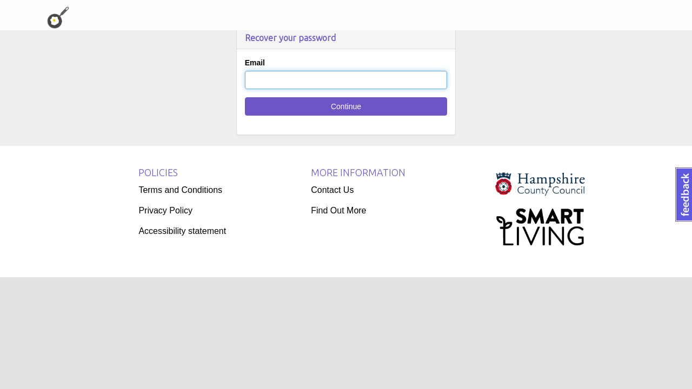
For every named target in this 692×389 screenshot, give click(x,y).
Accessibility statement (182, 231)
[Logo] (539, 209)
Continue (346, 106)
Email (255, 62)
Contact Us (332, 189)
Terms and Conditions (180, 189)
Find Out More (338, 210)
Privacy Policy (165, 210)
